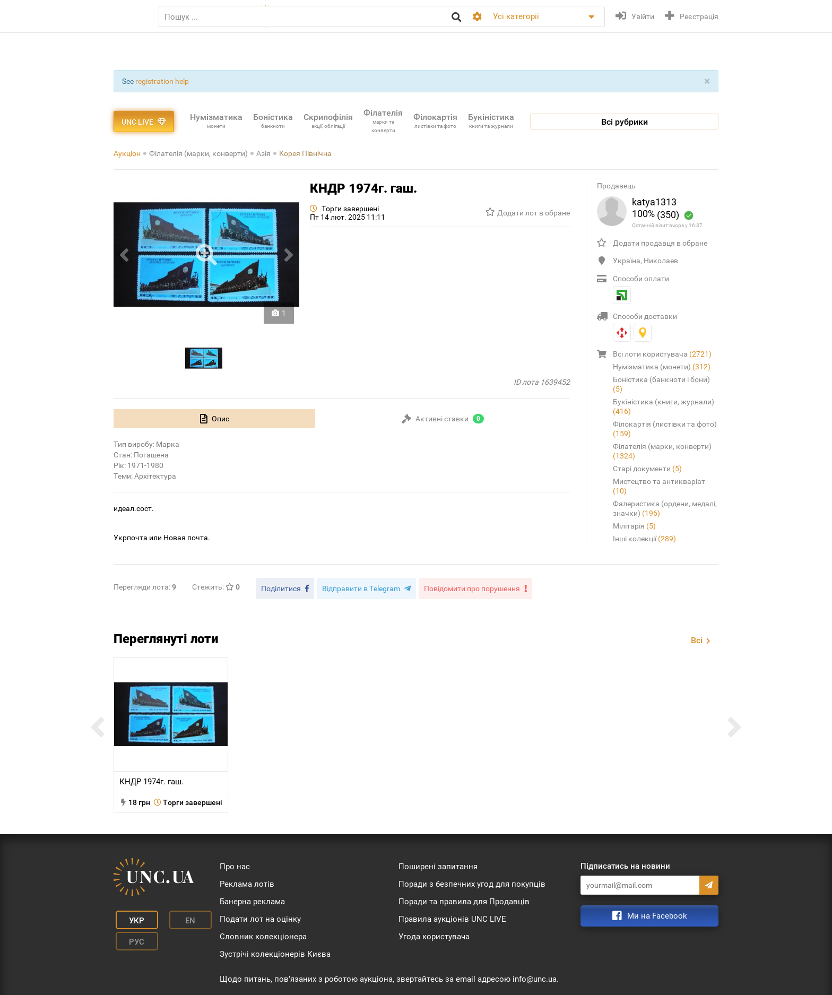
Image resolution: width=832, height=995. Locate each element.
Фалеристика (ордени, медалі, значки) (665, 508)
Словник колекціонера (263, 934)
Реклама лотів (247, 881)
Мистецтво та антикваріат (659, 486)
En (174, 915)
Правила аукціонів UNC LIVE (452, 916)
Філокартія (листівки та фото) (665, 429)
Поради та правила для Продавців (464, 899)
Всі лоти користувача (662, 354)
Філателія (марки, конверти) (198, 153)
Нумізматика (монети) (661, 366)
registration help (162, 81)
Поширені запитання (438, 864)
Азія (263, 153)
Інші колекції (644, 538)
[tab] (214, 418)
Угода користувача (434, 934)
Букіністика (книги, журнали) (663, 406)
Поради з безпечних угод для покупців (471, 881)
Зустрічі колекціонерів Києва (275, 951)
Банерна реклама (252, 899)
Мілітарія (634, 526)
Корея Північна (305, 153)
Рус (129, 931)
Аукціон (127, 153)
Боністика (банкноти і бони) (661, 384)
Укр (129, 915)
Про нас (235, 864)
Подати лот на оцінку (260, 916)
